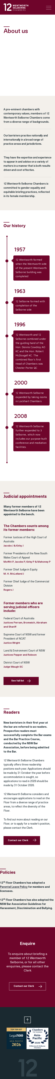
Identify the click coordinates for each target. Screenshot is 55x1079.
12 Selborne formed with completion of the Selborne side (30, 305)
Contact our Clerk (18, 840)
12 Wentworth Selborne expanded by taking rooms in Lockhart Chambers (31, 397)
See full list (17, 681)
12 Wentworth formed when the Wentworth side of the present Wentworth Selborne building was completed (31, 268)
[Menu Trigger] (48, 8)
